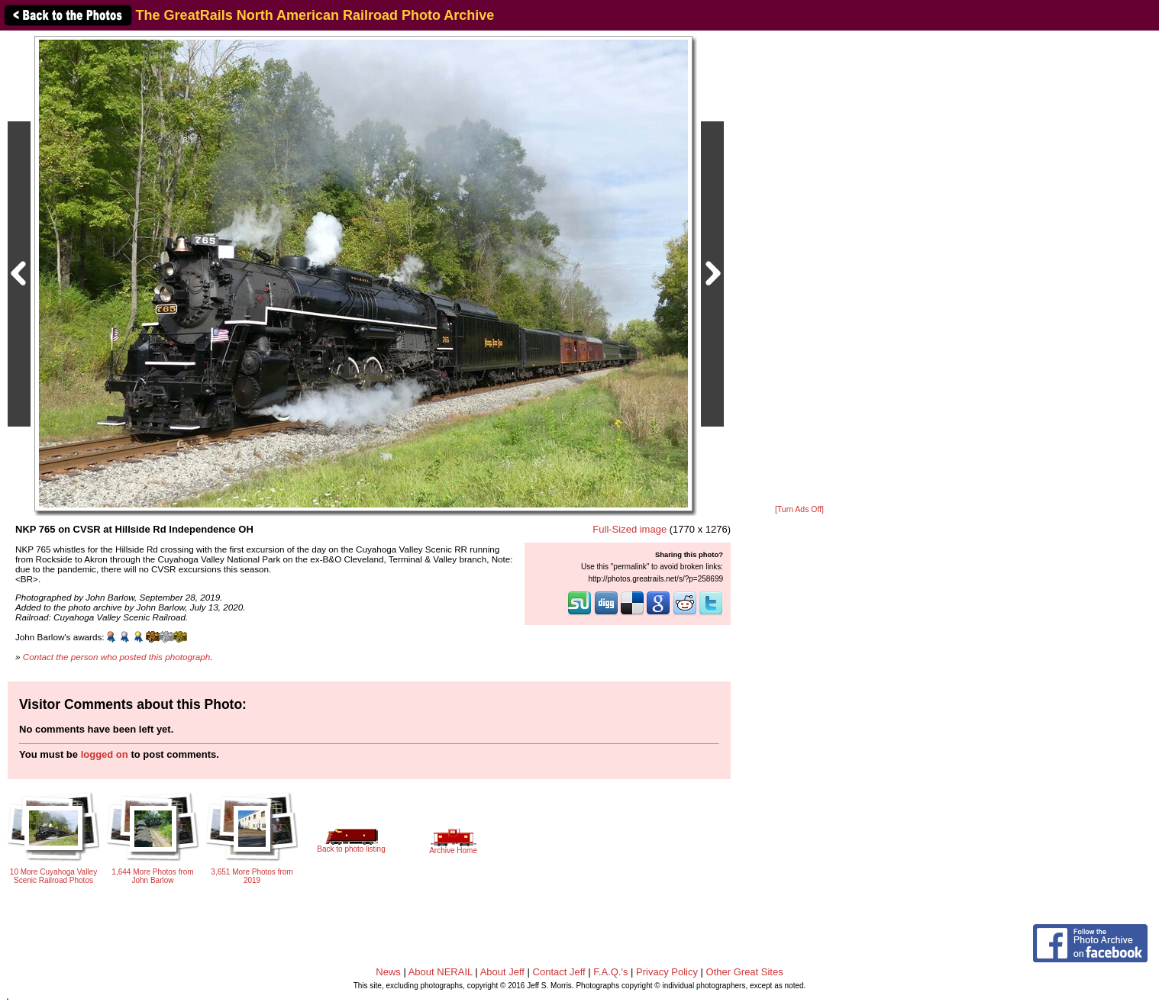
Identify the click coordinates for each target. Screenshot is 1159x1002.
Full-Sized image (629, 529)
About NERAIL (440, 972)
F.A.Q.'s (610, 972)
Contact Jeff (559, 972)
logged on (104, 754)
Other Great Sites (744, 972)
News (388, 972)
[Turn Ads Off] (799, 509)
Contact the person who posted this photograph (117, 657)
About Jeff (502, 972)
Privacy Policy (667, 972)
